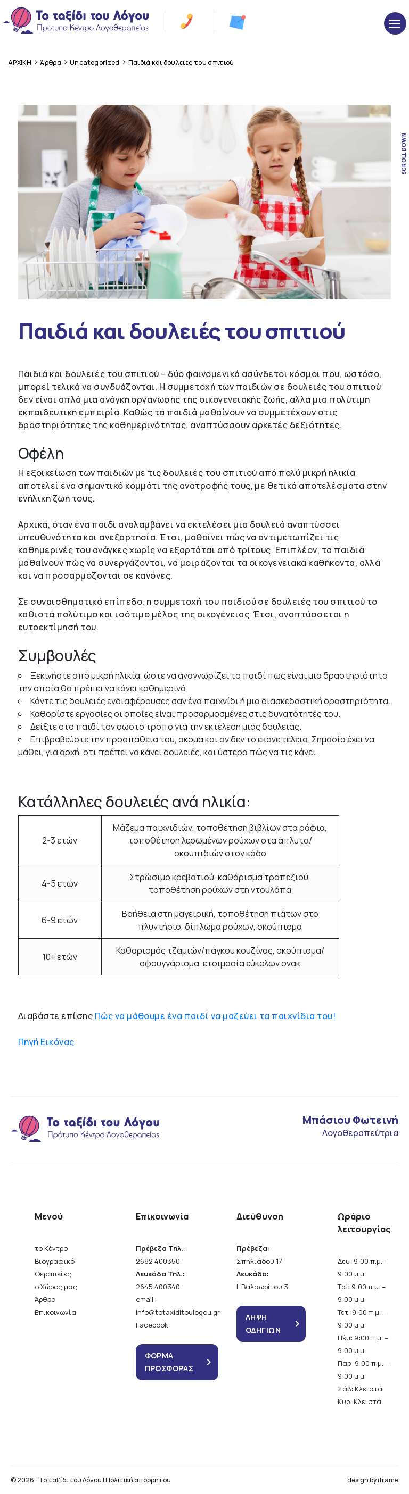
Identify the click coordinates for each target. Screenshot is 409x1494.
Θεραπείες (53, 1274)
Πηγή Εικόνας (46, 1042)
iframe (388, 1479)
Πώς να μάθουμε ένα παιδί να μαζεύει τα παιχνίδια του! (215, 1016)
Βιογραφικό (55, 1261)
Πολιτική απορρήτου (138, 1479)
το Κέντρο (51, 1248)
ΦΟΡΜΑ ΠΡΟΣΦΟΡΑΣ (169, 1361)
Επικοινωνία (55, 1312)
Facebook (152, 1325)
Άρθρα (45, 1299)
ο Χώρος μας (56, 1286)
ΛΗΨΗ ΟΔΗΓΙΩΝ (263, 1323)
